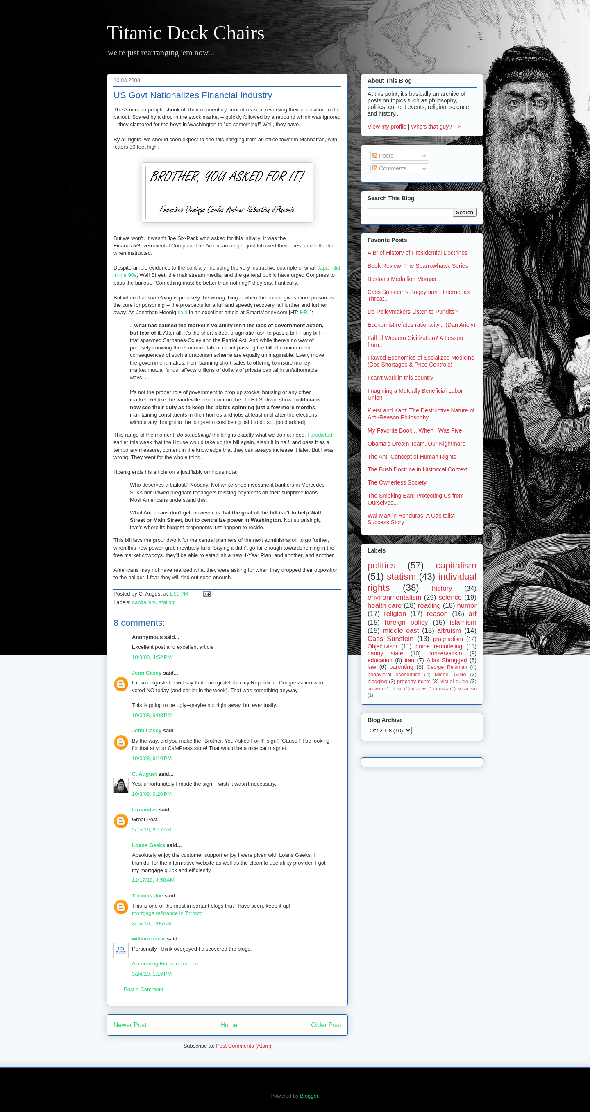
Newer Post (130, 1024)
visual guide (454, 681)
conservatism (445, 653)
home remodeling (438, 646)
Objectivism (382, 646)
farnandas (144, 809)
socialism (467, 688)
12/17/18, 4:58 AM (153, 880)
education (380, 660)
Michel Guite (450, 674)
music (442, 688)
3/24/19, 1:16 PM (152, 974)
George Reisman (447, 667)
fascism (375, 688)
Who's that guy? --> (436, 126)
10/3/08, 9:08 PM (152, 715)
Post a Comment (143, 989)
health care (385, 605)
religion (395, 614)
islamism (463, 622)
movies (419, 688)
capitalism (144, 602)
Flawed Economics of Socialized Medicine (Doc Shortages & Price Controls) (421, 361)
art (472, 614)
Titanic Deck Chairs (186, 32)
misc (397, 688)
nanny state (385, 653)
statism (167, 602)
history (442, 588)
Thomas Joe (147, 895)
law (372, 667)
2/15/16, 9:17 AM (152, 830)
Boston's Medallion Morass (402, 279)
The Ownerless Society (397, 482)
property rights (414, 681)
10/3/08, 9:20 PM (152, 794)
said (183, 312)
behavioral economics (394, 674)
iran (409, 660)
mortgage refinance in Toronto (167, 913)
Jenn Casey (146, 673)
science (450, 597)
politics (381, 565)
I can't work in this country (400, 377)
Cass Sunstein (390, 639)
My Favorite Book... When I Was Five (415, 430)
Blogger (309, 1096)
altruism (449, 630)
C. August (144, 774)
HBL (305, 312)
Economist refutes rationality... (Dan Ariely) (422, 325)
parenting (401, 667)
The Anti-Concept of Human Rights (412, 456)
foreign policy (406, 622)
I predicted (319, 435)
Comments (389, 168)
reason (437, 614)
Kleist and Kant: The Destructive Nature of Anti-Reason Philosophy (421, 414)
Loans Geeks (148, 845)
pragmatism (448, 639)
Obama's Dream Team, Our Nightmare (416, 443)
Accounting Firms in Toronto (165, 963)
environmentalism (395, 597)
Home (229, 1024)
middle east (401, 630)
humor (467, 605)
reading (429, 605)
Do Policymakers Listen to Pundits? (413, 311)
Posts (382, 155)
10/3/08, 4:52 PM (152, 657)
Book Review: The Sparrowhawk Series (418, 266)
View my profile (387, 126)
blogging (377, 681)
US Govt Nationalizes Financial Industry (192, 95)
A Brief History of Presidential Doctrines (417, 252)
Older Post (326, 1024)
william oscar (149, 938)
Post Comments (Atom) (243, 1046)
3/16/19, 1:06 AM (152, 923)
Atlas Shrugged (447, 660)
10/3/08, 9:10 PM (152, 758)
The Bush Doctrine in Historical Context (417, 469)
